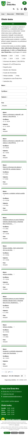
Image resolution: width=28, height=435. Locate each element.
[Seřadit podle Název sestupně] (6, 85)
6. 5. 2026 (5, 312)
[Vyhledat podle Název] (14, 88)
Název (3, 85)
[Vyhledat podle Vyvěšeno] (14, 94)
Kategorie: (4, 55)
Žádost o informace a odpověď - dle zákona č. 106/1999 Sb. (13, 115)
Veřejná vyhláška (8, 75)
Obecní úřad (10, 14)
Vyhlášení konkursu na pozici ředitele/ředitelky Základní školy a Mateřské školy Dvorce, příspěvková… (13, 300)
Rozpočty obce (7, 67)
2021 (17, 56)
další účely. (17, 424)
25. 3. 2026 (6, 307)
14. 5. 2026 (6, 260)
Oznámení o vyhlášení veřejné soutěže (14, 194)
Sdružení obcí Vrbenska (9, 70)
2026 (23, 58)
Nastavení (21, 432)
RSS (19, 24)
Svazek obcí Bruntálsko (10, 73)
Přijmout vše (7, 432)
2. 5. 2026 (5, 337)
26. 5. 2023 (6, 358)
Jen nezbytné (14, 432)
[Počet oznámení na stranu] (23, 376)
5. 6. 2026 (5, 205)
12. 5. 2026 (6, 284)
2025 (17, 58)
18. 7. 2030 (6, 152)
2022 (23, 56)
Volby (17, 75)
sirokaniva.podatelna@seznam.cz (12, 396)
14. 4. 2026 (6, 255)
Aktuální (5, 131)
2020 (11, 56)
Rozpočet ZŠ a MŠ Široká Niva (12, 64)
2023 (4, 58)
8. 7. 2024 (5, 174)
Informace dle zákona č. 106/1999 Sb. (14, 61)
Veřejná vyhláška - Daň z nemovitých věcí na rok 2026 (13, 249)
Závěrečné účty (7, 81)
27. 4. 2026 (6, 279)
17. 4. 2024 (6, 148)
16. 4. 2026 (6, 332)
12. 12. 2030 (6, 126)
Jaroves (17, 401)
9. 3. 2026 (5, 228)
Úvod (2, 14)
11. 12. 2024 (6, 121)
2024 (11, 58)
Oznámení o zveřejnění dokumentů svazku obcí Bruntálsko (12, 352)
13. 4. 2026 (6, 200)
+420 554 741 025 (8, 394)
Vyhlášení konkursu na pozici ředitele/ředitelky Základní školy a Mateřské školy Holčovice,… (13, 222)
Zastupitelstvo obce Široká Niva (12, 78)
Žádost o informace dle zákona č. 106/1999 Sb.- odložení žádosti (13, 168)
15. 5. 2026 (6, 233)
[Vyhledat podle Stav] (14, 105)
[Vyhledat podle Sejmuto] (14, 99)
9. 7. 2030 (5, 179)
